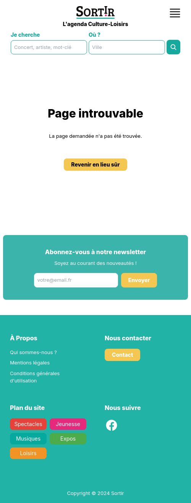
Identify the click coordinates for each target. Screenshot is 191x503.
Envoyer (139, 280)
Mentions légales (30, 362)
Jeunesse (68, 424)
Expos (68, 438)
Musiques (28, 438)
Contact (122, 354)
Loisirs (28, 453)
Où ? (94, 34)
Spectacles (28, 424)
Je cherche (25, 34)
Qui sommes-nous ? (33, 352)
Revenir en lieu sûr (95, 164)
